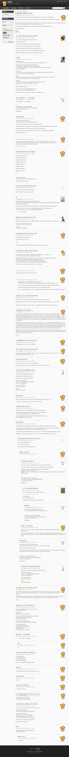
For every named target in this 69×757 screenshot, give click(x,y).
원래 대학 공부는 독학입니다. (27, 461)
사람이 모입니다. (19, 395)
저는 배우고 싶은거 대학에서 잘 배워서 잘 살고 (26, 186)
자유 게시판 (25, 11)
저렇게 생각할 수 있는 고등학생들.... (24, 310)
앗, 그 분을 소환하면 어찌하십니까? (30, 488)
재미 (21, 11)
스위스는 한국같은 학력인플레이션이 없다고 (25, 370)
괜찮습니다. (27, 505)
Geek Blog (13, 8)
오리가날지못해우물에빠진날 (22, 695)
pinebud (19, 139)
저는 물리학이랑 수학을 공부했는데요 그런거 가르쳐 (29, 438)
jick (24, 527)
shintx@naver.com (40, 92)
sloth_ (19, 408)
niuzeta (19, 219)
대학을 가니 (18, 667)
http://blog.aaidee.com (21, 386)
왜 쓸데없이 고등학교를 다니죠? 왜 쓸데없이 (25, 152)
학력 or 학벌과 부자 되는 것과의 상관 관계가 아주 (27, 349)
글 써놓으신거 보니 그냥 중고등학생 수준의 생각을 (27, 296)
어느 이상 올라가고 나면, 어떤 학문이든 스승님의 (26, 587)
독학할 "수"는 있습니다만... (27, 526)
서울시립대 (38, 748)
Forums (18, 11)
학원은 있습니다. (23, 540)
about (58, 1)
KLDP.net (27, 8)
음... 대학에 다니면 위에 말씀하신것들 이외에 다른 (27, 36)
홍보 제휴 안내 (10, 42)
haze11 (19, 252)
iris (25, 490)
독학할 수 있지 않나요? (24, 452)
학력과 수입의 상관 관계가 (21, 359)
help (65, 1)
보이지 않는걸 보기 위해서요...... (23, 685)
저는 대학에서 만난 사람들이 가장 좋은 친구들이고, (27, 251)
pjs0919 (19, 199)
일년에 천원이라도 (20, 117)
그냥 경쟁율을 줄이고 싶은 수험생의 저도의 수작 (26, 340)
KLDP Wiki (20, 8)
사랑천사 (19, 311)
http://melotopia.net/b (29, 192)
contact (61, 1)
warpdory (20, 99)
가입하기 (5, 29)
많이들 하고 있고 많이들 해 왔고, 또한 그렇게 (26, 217)
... (18, 278)
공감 (19, 643)
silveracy (20, 654)
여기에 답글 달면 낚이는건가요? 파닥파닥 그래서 (26, 233)
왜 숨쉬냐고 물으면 (20, 676)
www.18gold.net (40, 500)
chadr (19, 235)
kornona (20, 37)
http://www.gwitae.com (21, 390)
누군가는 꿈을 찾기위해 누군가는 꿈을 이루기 (26, 652)
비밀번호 (4, 25)
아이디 (4, 21)
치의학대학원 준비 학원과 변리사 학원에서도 (31, 566)
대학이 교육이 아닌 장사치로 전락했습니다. (25, 605)
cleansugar (20, 371)
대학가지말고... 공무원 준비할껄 (23, 634)
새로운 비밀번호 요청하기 (8, 30)
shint (19, 59)
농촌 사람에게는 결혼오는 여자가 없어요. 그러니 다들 (27, 694)
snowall (19, 187)
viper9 (19, 297)
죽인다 (17, 726)
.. (16, 137)
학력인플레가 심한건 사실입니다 (23, 406)
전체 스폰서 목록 (29, 751)
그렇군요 (18, 57)
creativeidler (20, 351)
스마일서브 (38, 749)
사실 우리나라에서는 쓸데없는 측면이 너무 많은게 (27, 704)
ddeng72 (21, 645)
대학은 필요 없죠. (20, 422)
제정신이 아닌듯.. (21, 736)
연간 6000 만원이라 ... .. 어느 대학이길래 (25, 98)
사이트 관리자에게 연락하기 (37, 751)
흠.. (17, 197)
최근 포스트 (6, 14)
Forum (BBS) (6, 8)
